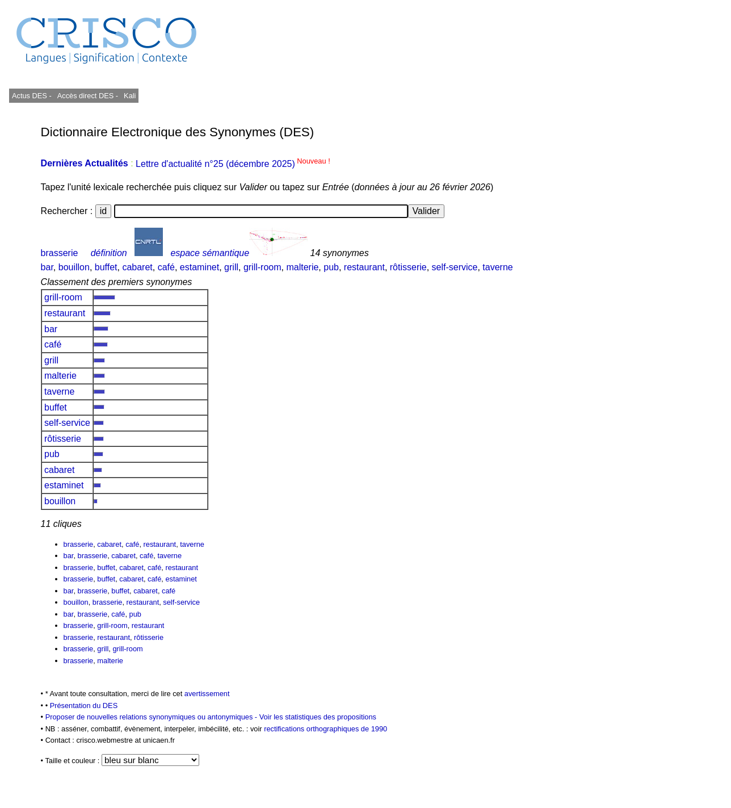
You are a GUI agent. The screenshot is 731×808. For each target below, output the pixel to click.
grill (231, 267)
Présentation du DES (84, 705)
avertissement (207, 693)
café (166, 267)
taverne (497, 267)
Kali (130, 95)
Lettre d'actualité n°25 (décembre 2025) (233, 164)
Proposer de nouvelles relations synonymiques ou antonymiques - (152, 717)
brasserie (59, 253)
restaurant (364, 267)
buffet (106, 267)
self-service (455, 267)
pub (331, 267)
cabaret (137, 267)
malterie (302, 267)
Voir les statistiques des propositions (317, 717)
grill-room (262, 267)
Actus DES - (32, 95)
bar (47, 267)
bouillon (74, 267)
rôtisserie (408, 267)
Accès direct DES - (87, 95)
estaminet (199, 267)
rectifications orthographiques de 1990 (325, 729)
